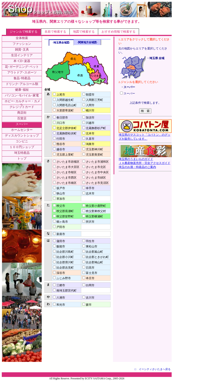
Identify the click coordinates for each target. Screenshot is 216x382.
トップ (21, 158)
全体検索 (22, 38)
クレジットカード (21, 107)
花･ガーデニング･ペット (22, 66)
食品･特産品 (21, 78)
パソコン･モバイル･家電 (22, 95)
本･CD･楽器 (21, 61)
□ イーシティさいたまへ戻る (153, 369)
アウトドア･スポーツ (22, 72)
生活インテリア (22, 55)
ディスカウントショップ (22, 135)
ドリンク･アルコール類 (22, 84)
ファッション (22, 43)
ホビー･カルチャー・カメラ (22, 103)
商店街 (21, 112)
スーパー (22, 124)
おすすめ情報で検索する (118, 31)
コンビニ (22, 141)
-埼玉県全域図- (61, 42)
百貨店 (21, 118)
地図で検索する (84, 31)
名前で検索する (55, 31)
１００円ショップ (21, 147)
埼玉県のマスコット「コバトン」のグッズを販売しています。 (145, 135)
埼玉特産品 (22, 152)
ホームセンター (22, 130)
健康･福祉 (22, 89)
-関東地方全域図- (87, 42)
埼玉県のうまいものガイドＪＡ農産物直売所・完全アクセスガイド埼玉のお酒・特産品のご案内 (145, 161)
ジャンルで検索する (24, 31)
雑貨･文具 (22, 49)
